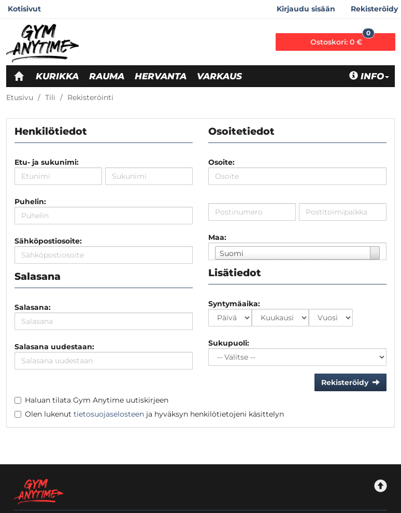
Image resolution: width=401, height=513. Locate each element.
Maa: (217, 237)
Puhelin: (30, 201)
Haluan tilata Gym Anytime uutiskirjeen (96, 400)
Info (369, 76)
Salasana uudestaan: (54, 346)
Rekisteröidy (374, 8)
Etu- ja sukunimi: (47, 162)
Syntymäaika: (234, 303)
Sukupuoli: (228, 343)
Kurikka (57, 76)
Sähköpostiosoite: (48, 241)
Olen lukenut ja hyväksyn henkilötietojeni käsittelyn (154, 414)
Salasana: (33, 307)
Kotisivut (24, 8)
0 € (342, 40)
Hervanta (161, 76)
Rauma (106, 76)
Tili (50, 97)
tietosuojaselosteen (109, 414)
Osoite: (221, 162)
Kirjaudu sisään (306, 8)
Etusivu (19, 97)
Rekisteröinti (90, 97)
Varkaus (219, 76)
